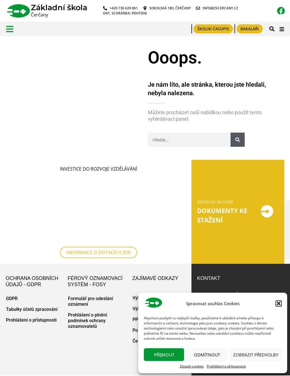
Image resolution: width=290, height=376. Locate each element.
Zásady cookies (192, 366)
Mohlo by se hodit (215, 202)
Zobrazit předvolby (255, 355)
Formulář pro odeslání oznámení (90, 301)
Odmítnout (207, 355)
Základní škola (59, 7)
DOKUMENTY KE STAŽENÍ (222, 215)
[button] (279, 303)
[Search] (238, 140)
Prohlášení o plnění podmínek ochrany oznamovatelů (87, 320)
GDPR (12, 298)
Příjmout (164, 355)
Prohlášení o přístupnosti (226, 366)
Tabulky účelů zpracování (31, 309)
